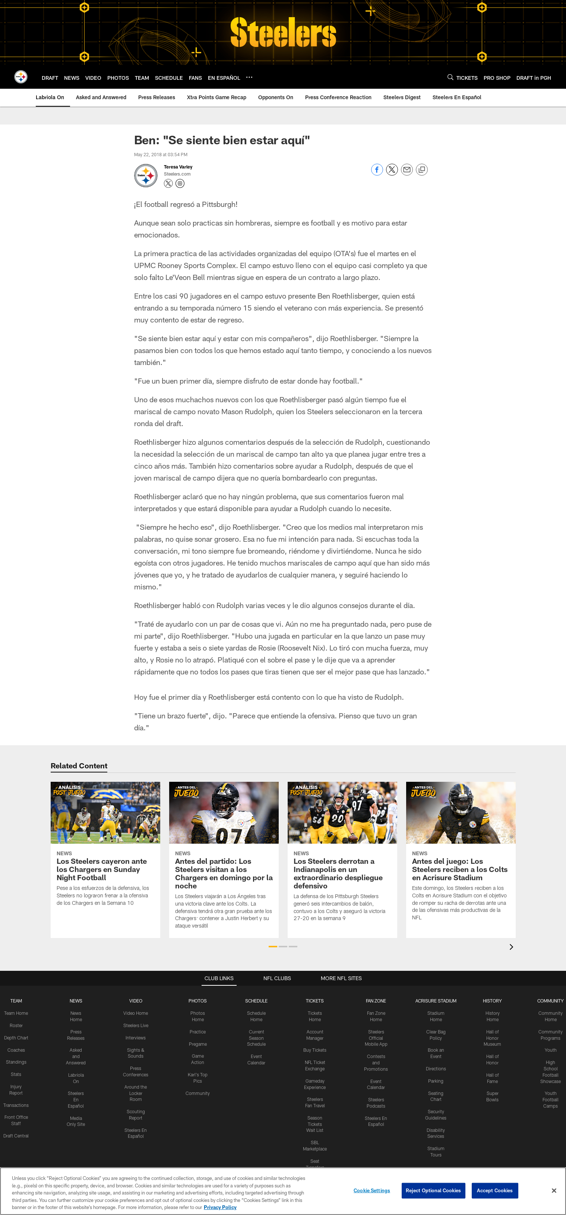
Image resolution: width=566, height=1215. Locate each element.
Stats (16, 1074)
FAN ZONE (376, 1000)
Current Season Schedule (256, 1037)
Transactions (16, 1104)
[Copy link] (422, 170)
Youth (551, 1049)
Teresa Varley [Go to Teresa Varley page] (178, 166)
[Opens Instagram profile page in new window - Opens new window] (180, 183)
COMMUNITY (550, 1000)
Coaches (16, 1049)
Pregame (198, 1043)
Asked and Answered (76, 1056)
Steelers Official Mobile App (376, 1037)
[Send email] (407, 173)
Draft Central (16, 1135)
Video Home (135, 1013)
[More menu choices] (249, 77)
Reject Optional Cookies (433, 1193)
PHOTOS (198, 1000)
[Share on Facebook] (377, 173)
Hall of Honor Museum (492, 1037)
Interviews (136, 1037)
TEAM (16, 1000)
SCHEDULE (256, 1000)
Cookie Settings (372, 1193)
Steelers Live (135, 1025)
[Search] (450, 77)
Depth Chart (16, 1037)
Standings (16, 1061)
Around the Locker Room (135, 1093)
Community (198, 1092)
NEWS (76, 1000)
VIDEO (135, 1000)
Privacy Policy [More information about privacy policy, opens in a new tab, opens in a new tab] (220, 1210)
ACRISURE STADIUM (435, 1000)
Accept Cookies (495, 1193)
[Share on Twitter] (392, 173)
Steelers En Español (76, 1099)
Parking (435, 1080)
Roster (16, 1025)
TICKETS (315, 1000)
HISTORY (492, 1000)
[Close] (554, 1193)
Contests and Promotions (376, 1062)
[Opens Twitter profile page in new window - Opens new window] (168, 183)
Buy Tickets (314, 1049)
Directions (436, 1068)
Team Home (16, 1013)
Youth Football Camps (551, 1099)
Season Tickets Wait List (314, 1124)
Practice (198, 1031)
